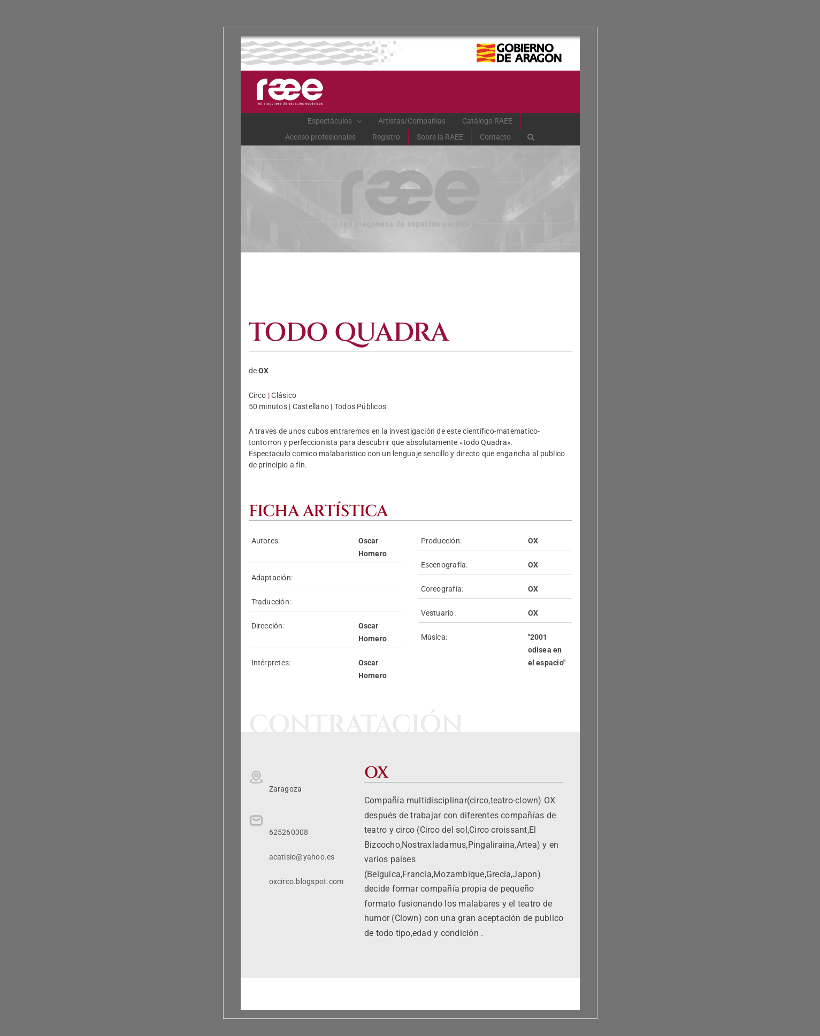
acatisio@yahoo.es (302, 857)
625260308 (289, 832)
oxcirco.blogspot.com (306, 881)
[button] (531, 137)
